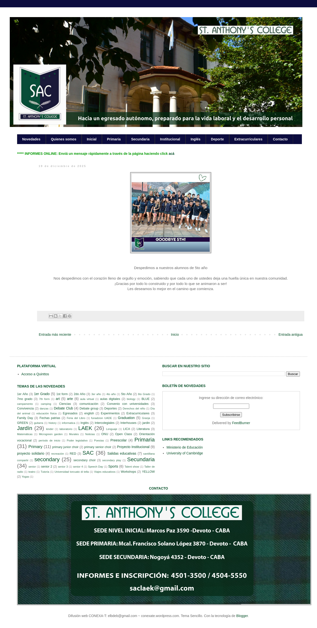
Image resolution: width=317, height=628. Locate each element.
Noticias (90, 434)
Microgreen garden (51, 434)
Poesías (99, 440)
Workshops (128, 471)
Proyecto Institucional (133, 447)
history (53, 422)
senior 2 (46, 466)
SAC (88, 453)
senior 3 (63, 466)
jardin (146, 423)
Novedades (31, 139)
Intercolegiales (104, 423)
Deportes (110, 408)
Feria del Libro (76, 418)
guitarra (38, 422)
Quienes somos (63, 139)
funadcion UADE (101, 418)
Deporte (217, 139)
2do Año (79, 394)
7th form (44, 399)
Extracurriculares (248, 139)
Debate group (88, 408)
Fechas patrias (50, 418)
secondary (46, 459)
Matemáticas (24, 434)
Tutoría (45, 471)
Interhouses (128, 423)
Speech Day (95, 466)
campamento (25, 403)
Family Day (25, 418)
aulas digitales (110, 399)
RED (73, 453)
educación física (46, 413)
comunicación (88, 404)
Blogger (242, 616)
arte (70, 399)
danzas (44, 408)
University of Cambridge (185, 453)
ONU (104, 434)
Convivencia (25, 408)
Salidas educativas (121, 453)
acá (171, 154)
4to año (111, 394)
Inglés (195, 139)
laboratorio (65, 429)
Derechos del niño (134, 408)
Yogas (25, 476)
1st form (62, 394)
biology (131, 399)
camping (46, 403)
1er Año (22, 394)
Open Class (123, 434)
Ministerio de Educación (185, 447)
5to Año (126, 394)
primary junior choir (65, 447)
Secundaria (140, 139)
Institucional (170, 139)
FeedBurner (241, 423)
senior (32, 466)
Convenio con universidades (128, 404)
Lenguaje (111, 429)
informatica (68, 422)
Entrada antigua (290, 334)
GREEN (22, 423)
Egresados (70, 413)
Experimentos (110, 413)
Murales (74, 434)
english (89, 413)
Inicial (92, 139)
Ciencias (65, 404)
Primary (35, 446)
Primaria (114, 139)
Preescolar (118, 440)
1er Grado (42, 394)
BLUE (145, 399)
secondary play (111, 460)
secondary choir (84, 460)
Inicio (175, 334)
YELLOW (148, 471)
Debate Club (63, 408)
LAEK (85, 428)
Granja (146, 418)
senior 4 (78, 466)
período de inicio (49, 440)
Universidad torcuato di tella (72, 471)
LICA (126, 429)
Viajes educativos (105, 471)
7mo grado (24, 399)
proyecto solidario (30, 453)
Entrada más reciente (55, 334)
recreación (57, 453)
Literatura (143, 429)
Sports (113, 466)
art (58, 399)
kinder (49, 429)
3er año (96, 394)
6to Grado (144, 394)
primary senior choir (97, 447)
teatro (32, 471)
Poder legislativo (77, 440)
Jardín (24, 428)
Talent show (132, 466)
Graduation (126, 418)
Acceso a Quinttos (35, 374)
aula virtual (87, 399)
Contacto (280, 139)
